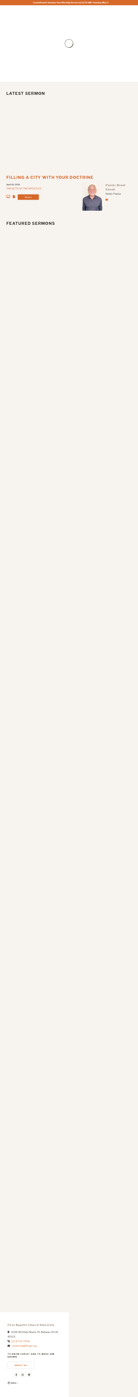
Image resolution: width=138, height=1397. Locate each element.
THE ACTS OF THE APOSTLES (23, 188)
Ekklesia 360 (13, 1383)
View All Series (89, 59)
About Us (21, 1365)
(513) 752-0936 (21, 1341)
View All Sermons (51, 59)
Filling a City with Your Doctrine (49, 177)
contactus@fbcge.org (24, 1345)
